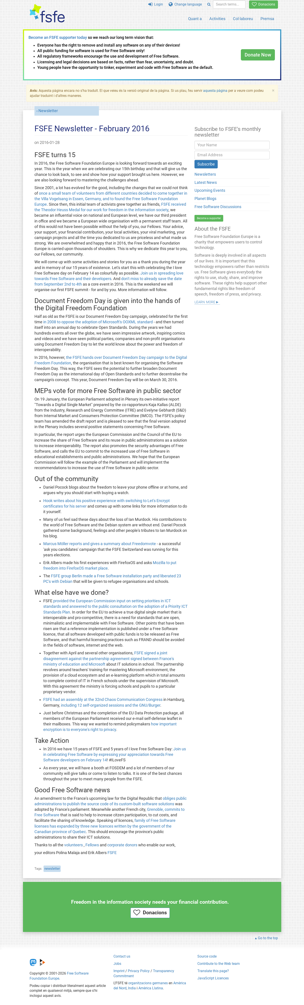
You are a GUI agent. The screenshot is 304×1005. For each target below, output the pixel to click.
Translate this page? (213, 971)
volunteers (73, 845)
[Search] (209, 4)
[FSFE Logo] (47, 13)
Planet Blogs (205, 198)
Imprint (119, 971)
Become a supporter (209, 218)
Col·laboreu (243, 18)
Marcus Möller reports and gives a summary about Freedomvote (99, 544)
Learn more (204, 301)
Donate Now (258, 55)
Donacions (263, 4)
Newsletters (205, 174)
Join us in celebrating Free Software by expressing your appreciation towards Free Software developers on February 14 (114, 754)
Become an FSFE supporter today (57, 37)
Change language (185, 4)
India (132, 988)
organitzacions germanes (148, 983)
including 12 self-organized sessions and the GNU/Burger (110, 705)
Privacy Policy (139, 971)
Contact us (121, 956)
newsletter (52, 869)
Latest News (205, 182)
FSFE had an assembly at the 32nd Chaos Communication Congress (102, 699)
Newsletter (48, 111)
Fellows (92, 845)
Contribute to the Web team (218, 964)
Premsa (267, 18)
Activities (217, 18)
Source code (207, 956)
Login (155, 4)
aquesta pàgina (215, 90)
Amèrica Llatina (150, 988)
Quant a (195, 18)
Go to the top (268, 938)
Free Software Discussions (217, 207)
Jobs (117, 964)
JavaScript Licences (213, 978)
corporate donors (122, 845)
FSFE (112, 853)
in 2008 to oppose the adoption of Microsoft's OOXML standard (98, 322)
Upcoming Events (209, 190)
